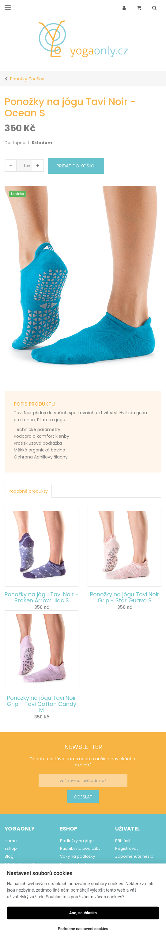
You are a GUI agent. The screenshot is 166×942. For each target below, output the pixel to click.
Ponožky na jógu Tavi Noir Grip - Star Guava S (124, 597)
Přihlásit (122, 841)
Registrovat (126, 848)
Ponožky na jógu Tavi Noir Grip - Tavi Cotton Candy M (41, 704)
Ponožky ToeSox (27, 79)
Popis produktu (34, 403)
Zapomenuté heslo (134, 856)
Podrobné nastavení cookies (83, 928)
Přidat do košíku (76, 166)
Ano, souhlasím (83, 913)
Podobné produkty (28, 491)
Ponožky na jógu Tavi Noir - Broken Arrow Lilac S (41, 597)
